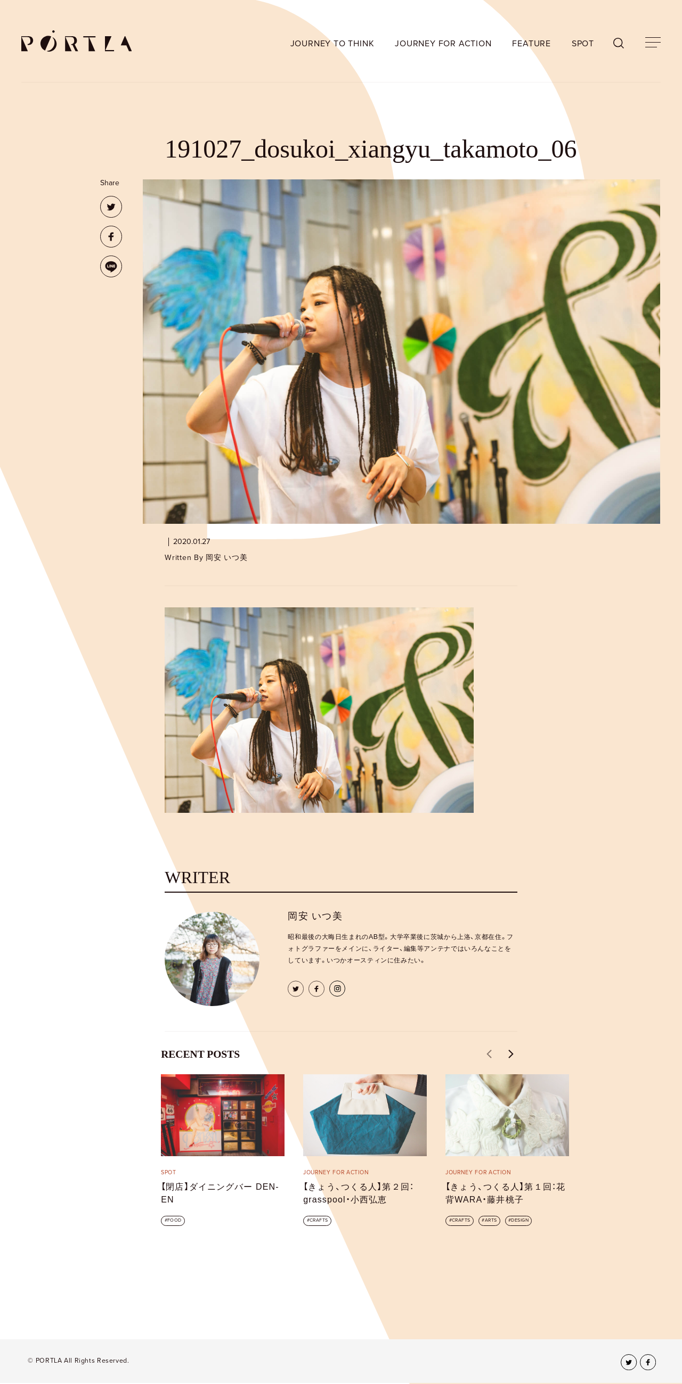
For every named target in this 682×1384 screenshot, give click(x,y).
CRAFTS (319, 1220)
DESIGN (520, 1220)
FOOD (174, 1220)
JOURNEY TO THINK (332, 43)
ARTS (491, 1220)
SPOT (583, 43)
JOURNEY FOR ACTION (443, 43)
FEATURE (531, 43)
